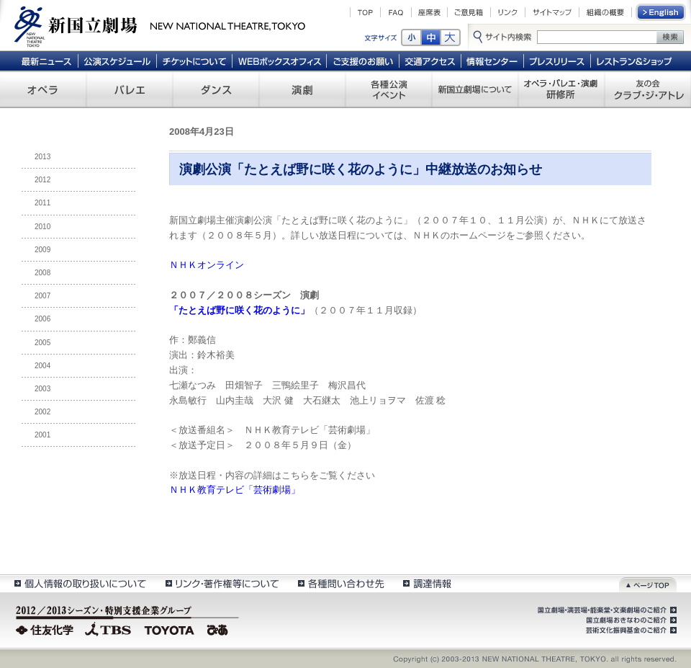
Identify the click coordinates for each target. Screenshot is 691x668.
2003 (42, 389)
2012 (42, 180)
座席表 (429, 12)
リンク (508, 12)
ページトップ (648, 583)
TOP (365, 12)
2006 (42, 319)
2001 (42, 435)
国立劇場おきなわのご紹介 (630, 620)
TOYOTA (170, 628)
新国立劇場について (475, 89)
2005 (42, 343)
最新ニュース (46, 60)
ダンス (216, 89)
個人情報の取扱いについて (79, 583)
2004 (42, 366)
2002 (42, 412)
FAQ (396, 12)
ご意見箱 (469, 12)
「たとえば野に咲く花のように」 (239, 310)
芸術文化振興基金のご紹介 (630, 630)
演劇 (302, 89)
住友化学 (46, 628)
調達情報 (427, 583)
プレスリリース (557, 60)
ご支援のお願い (363, 60)
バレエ (129, 89)
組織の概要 (605, 12)
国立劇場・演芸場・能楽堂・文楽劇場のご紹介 (606, 610)
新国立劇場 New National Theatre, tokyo (160, 25)
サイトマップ (552, 12)
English (661, 12)
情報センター (492, 60)
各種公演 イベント (389, 89)
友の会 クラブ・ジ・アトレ (648, 89)
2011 (42, 203)
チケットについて (194, 60)
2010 (42, 227)
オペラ (43, 89)
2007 (42, 296)
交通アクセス (430, 60)
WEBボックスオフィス (279, 60)
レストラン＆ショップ (635, 60)
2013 (42, 157)
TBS (108, 628)
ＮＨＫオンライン (206, 264)
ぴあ (219, 628)
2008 (42, 273)
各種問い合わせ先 (340, 583)
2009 (42, 250)
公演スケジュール (117, 60)
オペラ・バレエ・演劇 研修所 (561, 89)
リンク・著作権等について (221, 583)
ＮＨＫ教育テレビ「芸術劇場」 (234, 489)
